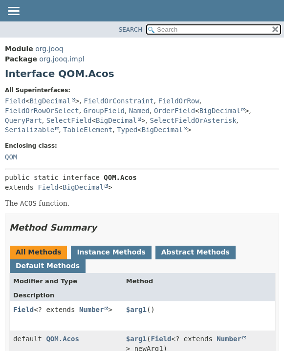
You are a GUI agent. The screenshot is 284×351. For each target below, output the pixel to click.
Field (15, 101)
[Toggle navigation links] (13, 12)
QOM (11, 157)
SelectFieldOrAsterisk (193, 120)
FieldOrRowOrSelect (42, 111)
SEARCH (131, 29)
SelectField (69, 120)
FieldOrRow (178, 101)
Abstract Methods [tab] (195, 252)
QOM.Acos (62, 339)
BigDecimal (50, 101)
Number (91, 309)
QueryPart (23, 120)
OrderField (174, 111)
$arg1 (136, 309)
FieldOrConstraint (118, 101)
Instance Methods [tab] (111, 252)
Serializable (29, 130)
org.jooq (49, 49)
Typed (127, 130)
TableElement (87, 130)
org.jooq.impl (61, 59)
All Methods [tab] (38, 252)
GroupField (104, 111)
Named (139, 111)
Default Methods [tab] (48, 266)
